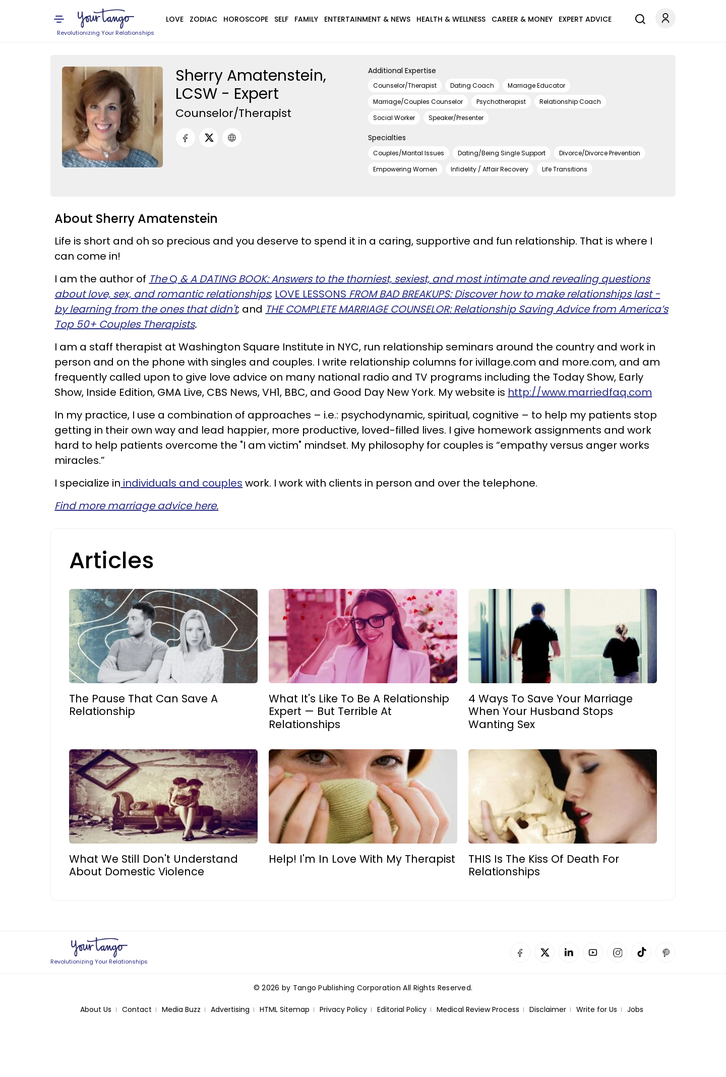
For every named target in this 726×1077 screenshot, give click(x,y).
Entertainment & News (367, 19)
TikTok (641, 952)
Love (175, 19)
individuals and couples (181, 483)
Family (306, 19)
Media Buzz (181, 1009)
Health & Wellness (451, 19)
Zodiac (203, 19)
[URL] (232, 138)
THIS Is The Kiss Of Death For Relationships (543, 865)
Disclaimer (547, 1009)
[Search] (637, 18)
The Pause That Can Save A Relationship (143, 704)
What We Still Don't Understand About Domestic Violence (153, 865)
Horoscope (245, 19)
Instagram (617, 952)
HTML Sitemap (285, 1009)
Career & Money (522, 19)
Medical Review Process (478, 1009)
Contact (137, 1009)
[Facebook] (185, 138)
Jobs (635, 1009)
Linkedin (569, 952)
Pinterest (665, 952)
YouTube (593, 952)
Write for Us (596, 1009)
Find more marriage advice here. (136, 506)
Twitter (544, 952)
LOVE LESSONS (362, 294)
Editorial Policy (402, 1009)
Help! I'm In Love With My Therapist (362, 859)
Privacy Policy (343, 1009)
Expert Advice (585, 19)
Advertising (230, 1009)
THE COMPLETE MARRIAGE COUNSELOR (357, 309)
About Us (95, 1009)
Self (281, 19)
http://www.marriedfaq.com (580, 392)
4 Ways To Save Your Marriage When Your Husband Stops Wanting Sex (550, 711)
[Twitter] (209, 138)
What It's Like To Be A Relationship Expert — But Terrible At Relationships (359, 711)
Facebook (520, 952)
